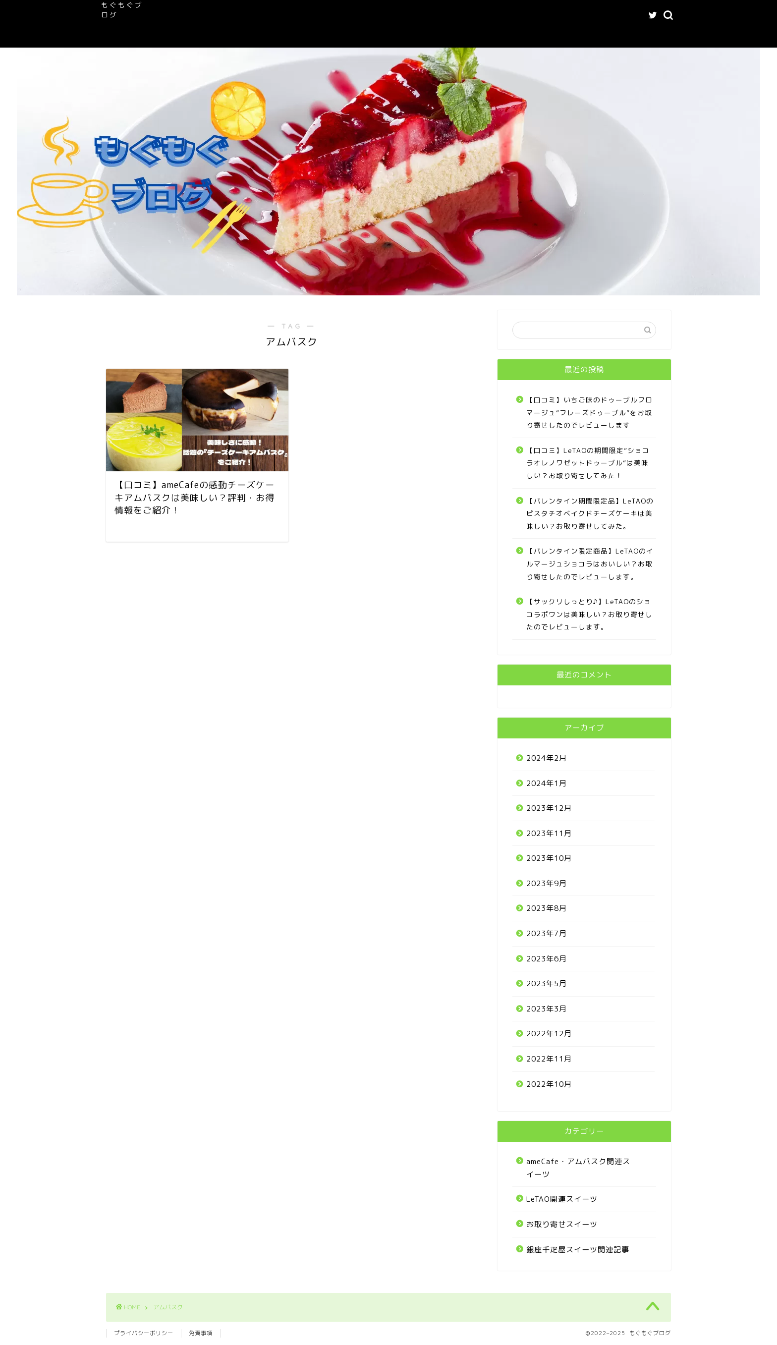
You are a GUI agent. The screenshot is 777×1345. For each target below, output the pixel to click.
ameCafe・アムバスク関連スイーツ (363, 15)
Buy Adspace (413, 35)
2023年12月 (549, 808)
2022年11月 (549, 1059)
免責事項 (201, 1333)
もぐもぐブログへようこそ (245, 15)
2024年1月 (546, 783)
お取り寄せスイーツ (562, 1224)
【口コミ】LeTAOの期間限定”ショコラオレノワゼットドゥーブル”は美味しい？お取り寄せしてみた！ (588, 463)
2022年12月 (549, 1033)
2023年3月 (546, 1009)
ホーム (172, 15)
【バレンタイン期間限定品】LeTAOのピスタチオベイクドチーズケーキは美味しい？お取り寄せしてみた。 (590, 513)
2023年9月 (546, 883)
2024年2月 (546, 758)
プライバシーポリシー (143, 1333)
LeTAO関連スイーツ (470, 15)
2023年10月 (549, 858)
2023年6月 (546, 958)
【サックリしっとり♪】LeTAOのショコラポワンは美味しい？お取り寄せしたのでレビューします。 (589, 614)
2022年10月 (549, 1084)
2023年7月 (546, 933)
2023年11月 (549, 833)
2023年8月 (546, 908)
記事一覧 (537, 15)
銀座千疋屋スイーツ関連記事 (577, 1249)
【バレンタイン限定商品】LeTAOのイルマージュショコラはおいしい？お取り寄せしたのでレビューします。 (590, 563)
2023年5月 (546, 983)
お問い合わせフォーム (336, 35)
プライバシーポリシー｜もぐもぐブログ (221, 35)
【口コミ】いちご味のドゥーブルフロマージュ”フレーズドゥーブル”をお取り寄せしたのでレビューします (589, 412)
